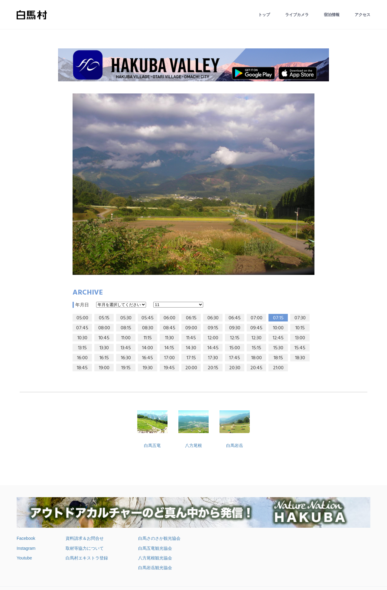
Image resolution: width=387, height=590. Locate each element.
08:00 (104, 328)
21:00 (278, 368)
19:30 (148, 368)
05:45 (147, 318)
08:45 (169, 328)
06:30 (213, 318)
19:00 (104, 368)
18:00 (256, 358)
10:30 (82, 338)
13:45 (126, 348)
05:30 (126, 318)
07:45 (82, 328)
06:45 (235, 318)
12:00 (213, 338)
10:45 (104, 338)
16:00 (82, 358)
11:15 (148, 338)
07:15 (278, 318)
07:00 (256, 318)
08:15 (126, 328)
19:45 (169, 368)
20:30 (234, 368)
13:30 (104, 348)
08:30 (147, 328)
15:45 (299, 348)
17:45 (234, 358)
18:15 (278, 358)
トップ (264, 14)
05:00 (82, 318)
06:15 (191, 318)
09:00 (191, 328)
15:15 (256, 348)
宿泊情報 (332, 14)
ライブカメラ (297, 14)
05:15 (104, 318)
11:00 (126, 338)
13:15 (82, 348)
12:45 (278, 338)
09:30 (234, 328)
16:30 (126, 358)
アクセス (362, 14)
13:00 (300, 338)
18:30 (300, 358)
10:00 (278, 328)
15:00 (234, 348)
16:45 (147, 358)
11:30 (169, 338)
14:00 (147, 348)
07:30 (300, 318)
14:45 (213, 348)
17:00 (169, 358)
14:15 (169, 348)
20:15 (213, 368)
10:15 (300, 328)
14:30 (191, 348)
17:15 (191, 358)
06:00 (169, 318)
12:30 (257, 338)
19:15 (126, 368)
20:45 (256, 368)
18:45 (82, 368)
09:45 (256, 328)
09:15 (213, 328)
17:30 (213, 358)
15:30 (278, 348)
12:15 (234, 338)
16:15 (104, 358)
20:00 (191, 368)
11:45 (191, 338)
